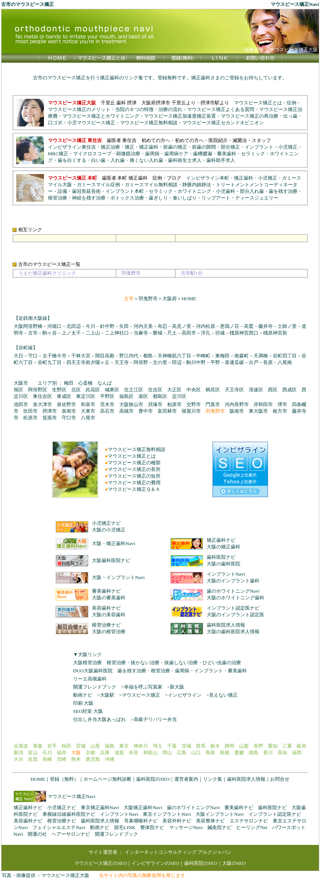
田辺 (177, 362)
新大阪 (177, 687)
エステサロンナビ (249, 821)
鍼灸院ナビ (219, 827)
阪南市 (237, 411)
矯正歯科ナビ (221, 540)
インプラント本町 (125, 191)
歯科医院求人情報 (226, 625)
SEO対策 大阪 (88, 711)
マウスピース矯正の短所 (134, 476)
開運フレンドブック (94, 687)
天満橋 (261, 355)
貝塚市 (155, 404)
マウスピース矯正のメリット (79, 109)
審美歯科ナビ (106, 591)
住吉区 (155, 389)
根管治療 (57, 198)
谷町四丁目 (285, 355)
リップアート (216, 198)
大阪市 (21, 383)
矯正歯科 (148, 147)
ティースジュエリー (256, 198)
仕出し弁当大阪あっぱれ (99, 719)
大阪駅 (107, 695)
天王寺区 (234, 389)
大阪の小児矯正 (108, 530)
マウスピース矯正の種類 (134, 462)
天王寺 (121, 362)
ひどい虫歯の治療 (222, 662)
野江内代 (128, 355)
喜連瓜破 (234, 362)
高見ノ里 (181, 326)
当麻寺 (141, 333)
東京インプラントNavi (167, 814)
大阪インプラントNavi (220, 814)
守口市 (69, 417)
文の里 (160, 362)
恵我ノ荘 (229, 326)
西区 (273, 389)
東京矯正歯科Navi (100, 807)
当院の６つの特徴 (134, 109)
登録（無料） (64, 779)
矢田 (124, 326)
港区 (143, 396)
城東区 (112, 389)
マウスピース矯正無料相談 (149, 122)
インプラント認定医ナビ (233, 608)
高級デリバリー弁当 (155, 719)
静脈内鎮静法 (196, 184)
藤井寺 (265, 326)
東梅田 (222, 355)
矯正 (129, 147)
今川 (90, 326)
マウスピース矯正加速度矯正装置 (180, 116)
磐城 (157, 333)
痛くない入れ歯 (146, 160)
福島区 (126, 396)
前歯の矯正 (175, 147)
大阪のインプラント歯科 (233, 580)
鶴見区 (213, 389)
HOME (189, 298)
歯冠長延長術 (86, 191)
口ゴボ (55, 122)
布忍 (162, 326)
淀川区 (179, 396)
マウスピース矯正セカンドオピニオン (223, 122)
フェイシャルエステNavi (58, 827)
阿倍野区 (37, 389)
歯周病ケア (176, 153)
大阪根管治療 (87, 662)
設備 (62, 191)
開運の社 (37, 834)
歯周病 (152, 153)
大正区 (174, 389)
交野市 (193, 404)
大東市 (88, 411)
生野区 (59, 389)
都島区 (160, 396)
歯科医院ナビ (221, 557)
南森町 (241, 355)
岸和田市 (263, 404)
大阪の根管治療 (108, 631)
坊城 (220, 333)
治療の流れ (170, 109)
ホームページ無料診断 (107, 779)
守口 (33, 355)
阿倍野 (141, 362)
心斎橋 (85, 383)
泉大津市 (42, 404)
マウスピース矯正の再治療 (249, 116)
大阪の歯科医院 (223, 563)
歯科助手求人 (220, 160)
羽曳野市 (148, 298)
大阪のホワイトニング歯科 (235, 597)
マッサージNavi (186, 827)
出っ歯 (290, 116)
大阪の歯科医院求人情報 (233, 631)
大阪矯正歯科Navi (143, 807)
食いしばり (185, 198)
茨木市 (107, 404)
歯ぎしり (158, 198)
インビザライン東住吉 (72, 147)
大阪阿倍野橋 (28, 326)
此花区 (93, 389)
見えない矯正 (223, 695)
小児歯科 (225, 191)
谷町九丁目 (50, 362)
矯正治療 (110, 147)
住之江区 (133, 389)
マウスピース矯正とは (258, 102)
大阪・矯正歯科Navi (113, 543)
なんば (104, 383)
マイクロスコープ (92, 153)
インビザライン (185, 695)
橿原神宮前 (275, 333)
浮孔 (205, 333)
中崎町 (203, 355)
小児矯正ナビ (106, 523)
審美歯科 (226, 153)
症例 (291, 102)
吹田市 (30, 411)
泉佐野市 (66, 404)
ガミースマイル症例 (98, 184)
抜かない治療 (145, 662)
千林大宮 (80, 355)
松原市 (30, 417)
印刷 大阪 (83, 703)
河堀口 (54, 326)
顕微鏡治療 (128, 153)
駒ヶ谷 (49, 333)
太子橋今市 (54, 355)
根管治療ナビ (106, 625)
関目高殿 (104, 355)
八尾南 (285, 362)
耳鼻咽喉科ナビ (141, 821)
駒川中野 (196, 362)
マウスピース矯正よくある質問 (220, 109)
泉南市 (69, 411)
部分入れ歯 (252, 191)
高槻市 (126, 411)
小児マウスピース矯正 (91, 122)
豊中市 (145, 411)
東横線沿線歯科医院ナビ (68, 814)
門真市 (213, 404)
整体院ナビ (152, 827)
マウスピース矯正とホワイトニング (100, 116)
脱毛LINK (124, 827)
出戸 (253, 362)
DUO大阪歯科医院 (93, 670)
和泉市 (88, 404)
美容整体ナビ (210, 821)
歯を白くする (72, 160)
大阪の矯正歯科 (223, 546)
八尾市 (88, 417)
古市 (33, 333)
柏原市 (174, 404)
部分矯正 (230, 147)
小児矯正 (287, 147)
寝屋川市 (191, 411)
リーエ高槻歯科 (90, 679)
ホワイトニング (194, 191)
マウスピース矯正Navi (72, 796)
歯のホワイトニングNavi (233, 591)
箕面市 (49, 417)
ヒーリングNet (251, 827)
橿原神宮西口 (244, 333)
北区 (76, 389)
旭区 (18, 389)
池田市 (21, 404)
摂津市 (49, 411)
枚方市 (280, 411)
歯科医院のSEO (152, 779)
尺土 (172, 333)
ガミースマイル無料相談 (151, 184)
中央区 (193, 389)
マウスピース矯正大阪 (65, 875)
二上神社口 (117, 333)
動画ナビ (82, 695)
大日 (18, 355)
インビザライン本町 (207, 178)
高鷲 (249, 326)
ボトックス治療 (127, 198)
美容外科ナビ (176, 821)
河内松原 (205, 326)
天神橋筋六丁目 (174, 355)
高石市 (107, 411)
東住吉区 (42, 396)
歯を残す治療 (283, 191)
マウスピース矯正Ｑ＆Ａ (134, 489)
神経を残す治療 (89, 198)
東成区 (64, 396)
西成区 (289, 389)
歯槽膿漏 (202, 153)
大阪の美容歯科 (108, 614)
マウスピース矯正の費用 (134, 482)
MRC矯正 (58, 153)
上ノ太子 (71, 333)
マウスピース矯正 (141, 695)
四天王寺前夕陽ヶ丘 (88, 362)
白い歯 (98, 160)
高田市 (189, 333)
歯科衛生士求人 (185, 160)
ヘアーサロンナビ (71, 834)
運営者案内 (186, 779)
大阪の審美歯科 (108, 597)
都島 (148, 355)
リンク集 (212, 779)
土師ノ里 (287, 326)
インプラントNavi (226, 574)
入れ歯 (117, 160)
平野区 (107, 396)
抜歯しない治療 (181, 662)
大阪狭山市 (131, 404)
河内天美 (143, 326)
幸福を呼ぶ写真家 (143, 687)
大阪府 (169, 298)
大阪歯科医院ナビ (111, 560)
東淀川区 (85, 396)
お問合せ (279, 779)
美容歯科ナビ (106, 608)
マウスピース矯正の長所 (134, 469)
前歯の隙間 (204, 147)
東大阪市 (258, 411)
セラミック (253, 153)
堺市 (282, 404)
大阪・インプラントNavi (118, 577)
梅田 (68, 383)
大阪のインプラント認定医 (235, 614)
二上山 (93, 333)
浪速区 (256, 389)
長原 (268, 362)
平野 (215, 362)
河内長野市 (237, 404)
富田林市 (167, 411)
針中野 (107, 326)
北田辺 (73, 326)
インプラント (259, 147)
